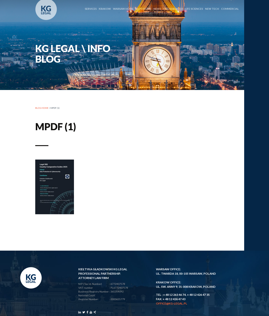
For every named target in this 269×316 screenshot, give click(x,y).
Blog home (41, 108)
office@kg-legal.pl (171, 303)
